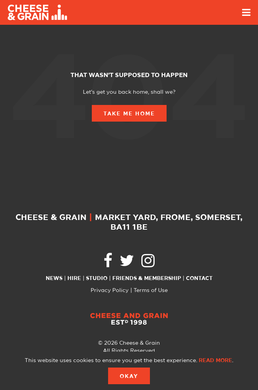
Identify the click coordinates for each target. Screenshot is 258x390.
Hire (74, 278)
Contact (199, 278)
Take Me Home (129, 114)
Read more (215, 360)
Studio (96, 278)
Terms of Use (151, 290)
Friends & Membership (146, 278)
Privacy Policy (110, 290)
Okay (129, 376)
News (54, 278)
